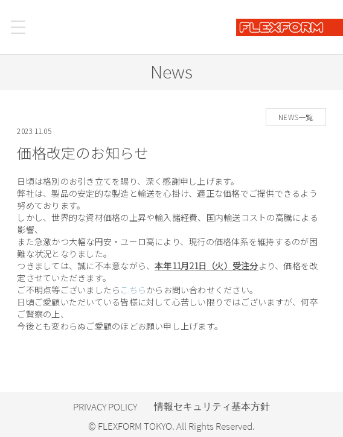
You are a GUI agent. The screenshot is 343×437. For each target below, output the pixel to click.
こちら (133, 290)
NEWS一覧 (295, 117)
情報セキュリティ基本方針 (212, 406)
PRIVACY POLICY (105, 406)
